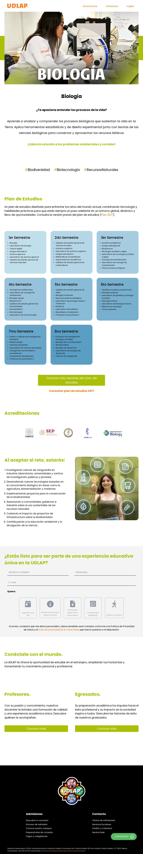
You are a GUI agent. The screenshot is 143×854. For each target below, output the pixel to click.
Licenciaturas (90, 6)
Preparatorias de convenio (39, 830)
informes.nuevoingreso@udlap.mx (54, 848)
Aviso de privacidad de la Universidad (59, 627)
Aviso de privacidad (77, 848)
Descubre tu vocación (37, 818)
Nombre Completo (19, 572)
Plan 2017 (107, 215)
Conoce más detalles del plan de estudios (71, 380)
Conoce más (36, 726)
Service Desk (98, 830)
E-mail (12, 582)
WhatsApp (81, 572)
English (130, 6)
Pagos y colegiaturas (36, 834)
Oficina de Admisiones (103, 818)
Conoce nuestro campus (39, 826)
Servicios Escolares (101, 822)
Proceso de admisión (36, 822)
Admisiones (112, 6)
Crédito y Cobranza (102, 826)
